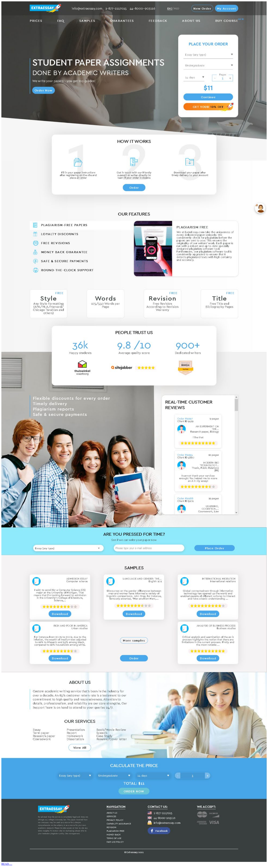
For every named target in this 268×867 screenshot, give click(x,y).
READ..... (6, 864)
